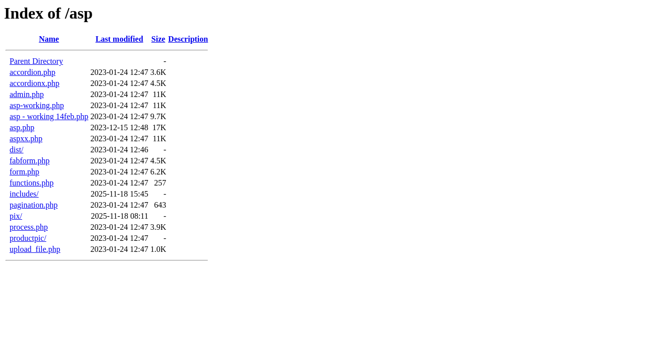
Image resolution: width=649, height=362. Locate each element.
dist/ (17, 149)
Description (188, 39)
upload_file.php (35, 249)
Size (159, 39)
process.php (29, 227)
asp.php (22, 127)
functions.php (32, 182)
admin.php (27, 94)
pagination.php (34, 205)
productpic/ (28, 238)
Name (49, 39)
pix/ (16, 216)
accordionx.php (34, 83)
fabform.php (30, 160)
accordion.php (32, 72)
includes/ (24, 194)
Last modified (119, 39)
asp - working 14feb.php (49, 116)
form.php (24, 171)
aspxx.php (26, 138)
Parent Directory (36, 61)
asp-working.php (37, 105)
